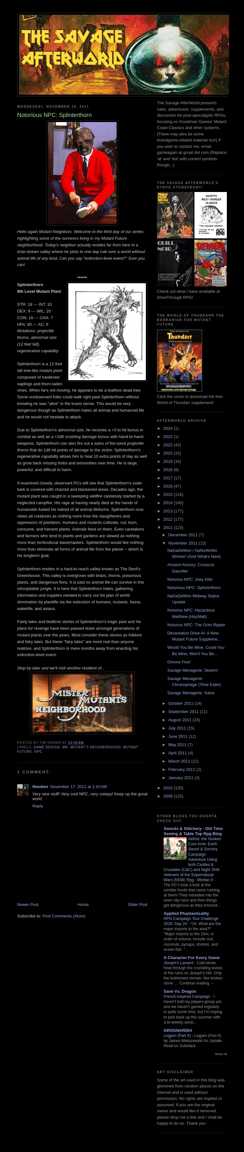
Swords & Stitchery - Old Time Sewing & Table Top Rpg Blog (193, 831)
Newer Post (27, 904)
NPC (38, 751)
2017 (168, 478)
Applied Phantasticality (186, 913)
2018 (168, 469)
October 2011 (181, 703)
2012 (168, 519)
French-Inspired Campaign (187, 996)
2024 (168, 428)
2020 (168, 453)
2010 (168, 787)
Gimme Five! (179, 662)
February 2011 (182, 769)
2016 (168, 486)
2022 (168, 444)
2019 (168, 461)
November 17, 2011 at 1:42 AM (78, 786)
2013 (168, 511)
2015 (168, 494)
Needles (40, 786)
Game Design (47, 747)
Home (83, 904)
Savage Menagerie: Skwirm (192, 670)
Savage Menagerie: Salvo (190, 692)
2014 (168, 502)
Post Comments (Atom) (64, 916)
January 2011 (181, 777)
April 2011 (178, 753)
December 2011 (183, 534)
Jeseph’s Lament (179, 963)
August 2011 (180, 719)
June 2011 (178, 736)
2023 (168, 436)
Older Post (137, 904)
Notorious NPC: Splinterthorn (193, 587)
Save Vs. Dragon (180, 991)
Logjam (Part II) (178, 1035)
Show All (221, 1054)
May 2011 (178, 744)
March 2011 (179, 761)
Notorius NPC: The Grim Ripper (196, 624)
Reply (37, 806)
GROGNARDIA (178, 1030)
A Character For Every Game (192, 957)
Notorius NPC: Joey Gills (190, 579)
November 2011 (183, 543)
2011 (168, 527)
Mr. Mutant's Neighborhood (91, 747)
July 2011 (177, 728)
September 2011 (184, 711)
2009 (168, 796)
